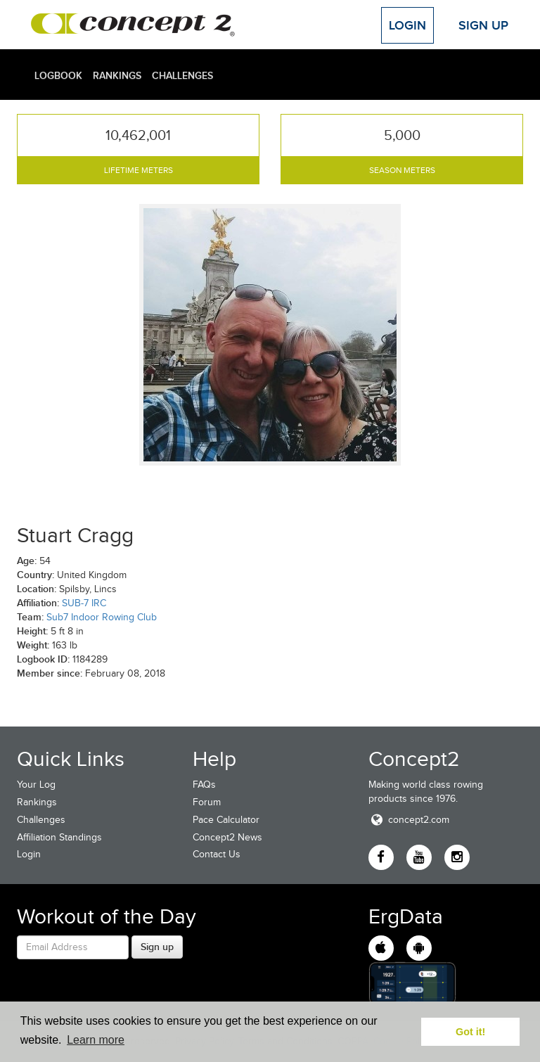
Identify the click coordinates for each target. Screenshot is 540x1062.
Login (407, 25)
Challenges (182, 75)
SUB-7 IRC (84, 603)
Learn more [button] (95, 1040)
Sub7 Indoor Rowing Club (101, 617)
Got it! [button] (470, 1031)
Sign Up (483, 25)
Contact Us (216, 854)
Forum (207, 802)
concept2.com (408, 819)
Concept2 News (227, 837)
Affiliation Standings (59, 837)
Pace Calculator (226, 819)
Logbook (58, 75)
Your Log (36, 784)
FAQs (204, 784)
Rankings (117, 75)
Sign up (157, 946)
